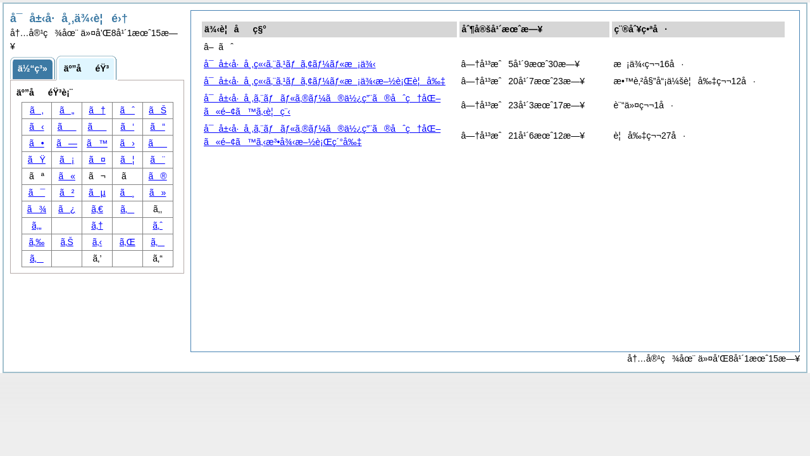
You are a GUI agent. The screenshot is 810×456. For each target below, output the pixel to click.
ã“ (157, 127)
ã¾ (36, 209)
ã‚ (127, 209)
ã (67, 127)
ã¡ (66, 160)
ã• (36, 143)
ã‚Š (67, 242)
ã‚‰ (36, 242)
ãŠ (157, 110)
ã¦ (127, 160)
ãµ (97, 192)
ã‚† (97, 225)
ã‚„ (37, 225)
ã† (97, 110)
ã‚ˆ (158, 225)
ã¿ (66, 209)
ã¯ (37, 192)
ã (157, 143)
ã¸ (127, 192)
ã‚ (37, 110)
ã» (157, 192)
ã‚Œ (127, 242)
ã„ (66, 110)
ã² (66, 192)
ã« (66, 176)
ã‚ (158, 242)
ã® (158, 176)
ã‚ (37, 258)
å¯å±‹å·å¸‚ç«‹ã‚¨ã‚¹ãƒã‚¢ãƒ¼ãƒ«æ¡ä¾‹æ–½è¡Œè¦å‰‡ (325, 81)
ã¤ (97, 160)
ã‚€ (97, 209)
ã (97, 127)
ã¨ (157, 160)
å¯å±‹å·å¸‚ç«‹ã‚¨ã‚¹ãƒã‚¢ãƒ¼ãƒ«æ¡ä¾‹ (290, 64)
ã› (127, 143)
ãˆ (127, 110)
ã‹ (36, 127)
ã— (66, 143)
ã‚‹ (97, 242)
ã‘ (127, 127)
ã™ (97, 143)
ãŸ (37, 160)
